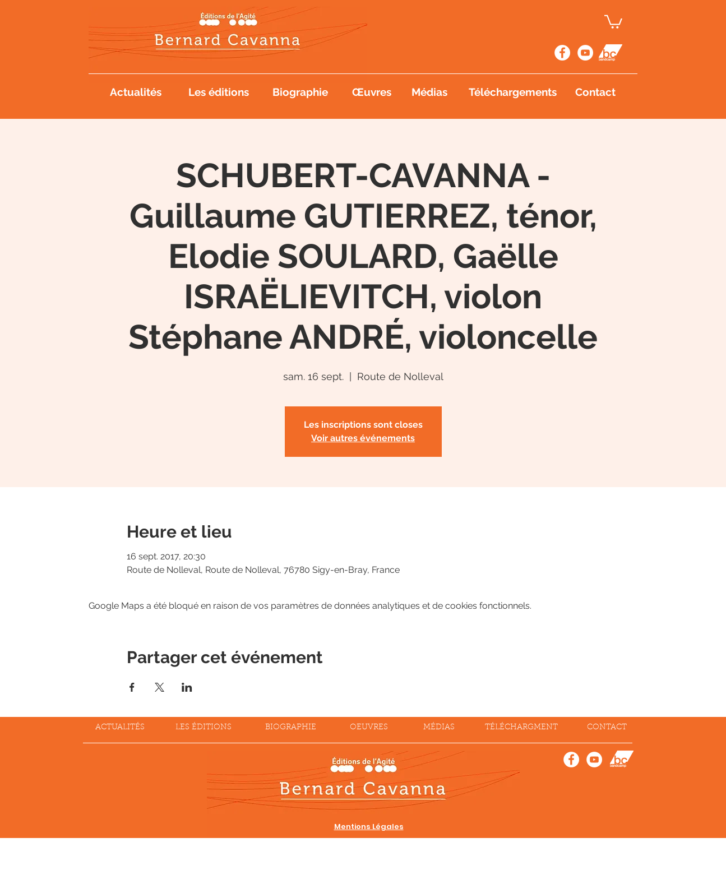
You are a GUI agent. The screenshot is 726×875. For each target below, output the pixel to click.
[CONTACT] (607, 728)
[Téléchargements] (514, 92)
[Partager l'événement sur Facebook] (132, 687)
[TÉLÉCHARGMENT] (521, 728)
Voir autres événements (363, 438)
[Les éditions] (219, 92)
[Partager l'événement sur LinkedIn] (187, 687)
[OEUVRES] (369, 728)
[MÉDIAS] (439, 728)
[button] (613, 21)
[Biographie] (300, 92)
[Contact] (595, 92)
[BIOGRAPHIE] (290, 728)
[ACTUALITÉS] (120, 728)
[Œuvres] (372, 92)
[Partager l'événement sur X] (159, 687)
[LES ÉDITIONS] (203, 728)
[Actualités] (135, 92)
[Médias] (429, 92)
